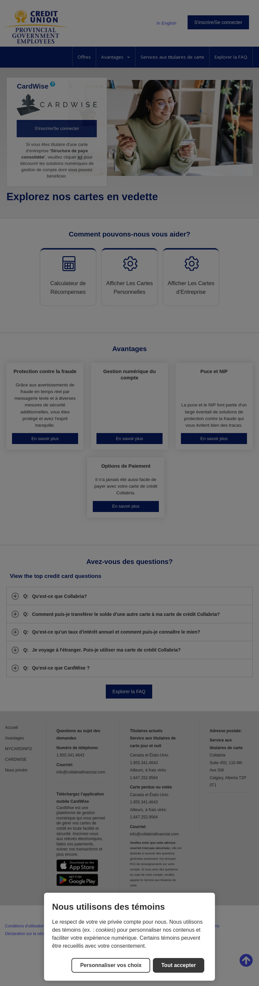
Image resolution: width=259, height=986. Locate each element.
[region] (129, 937)
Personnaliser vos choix (111, 965)
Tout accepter (178, 965)
